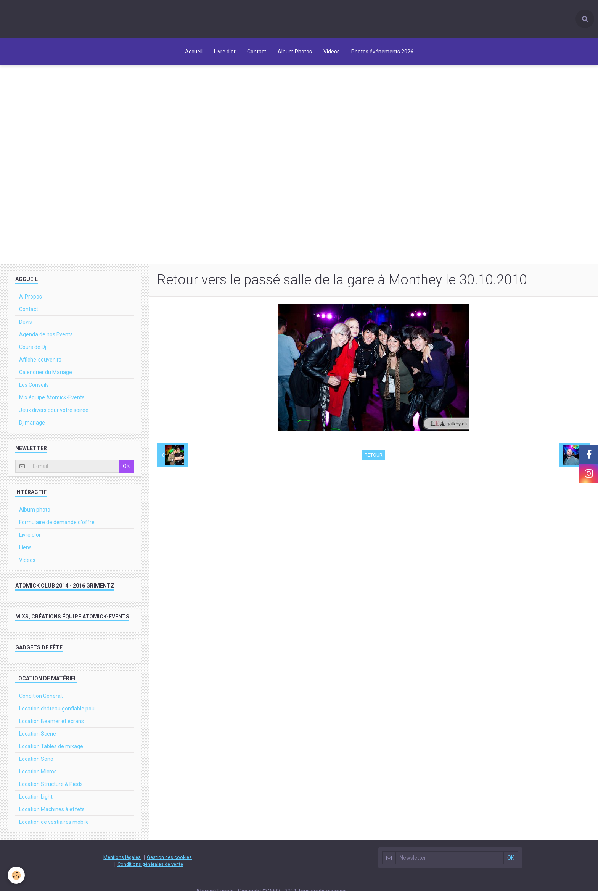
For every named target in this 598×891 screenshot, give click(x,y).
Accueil (194, 51)
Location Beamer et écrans (51, 721)
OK (126, 466)
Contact (256, 51)
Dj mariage (32, 423)
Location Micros (38, 771)
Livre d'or (225, 51)
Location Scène (37, 734)
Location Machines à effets (52, 809)
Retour (374, 455)
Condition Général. (41, 696)
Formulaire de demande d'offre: (57, 522)
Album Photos (295, 51)
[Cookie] (16, 875)
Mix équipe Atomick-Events (52, 397)
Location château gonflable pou (57, 708)
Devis (25, 322)
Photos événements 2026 (382, 51)
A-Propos (30, 297)
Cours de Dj (32, 347)
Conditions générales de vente (150, 864)
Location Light (36, 797)
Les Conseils (34, 385)
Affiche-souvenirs (40, 360)
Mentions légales (122, 857)
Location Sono (36, 759)
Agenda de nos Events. (46, 334)
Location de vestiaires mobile (54, 822)
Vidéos (331, 51)
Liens (25, 547)
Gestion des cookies (169, 857)
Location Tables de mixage (51, 746)
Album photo (34, 510)
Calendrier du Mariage (45, 372)
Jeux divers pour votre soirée (53, 410)
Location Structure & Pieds (51, 784)
